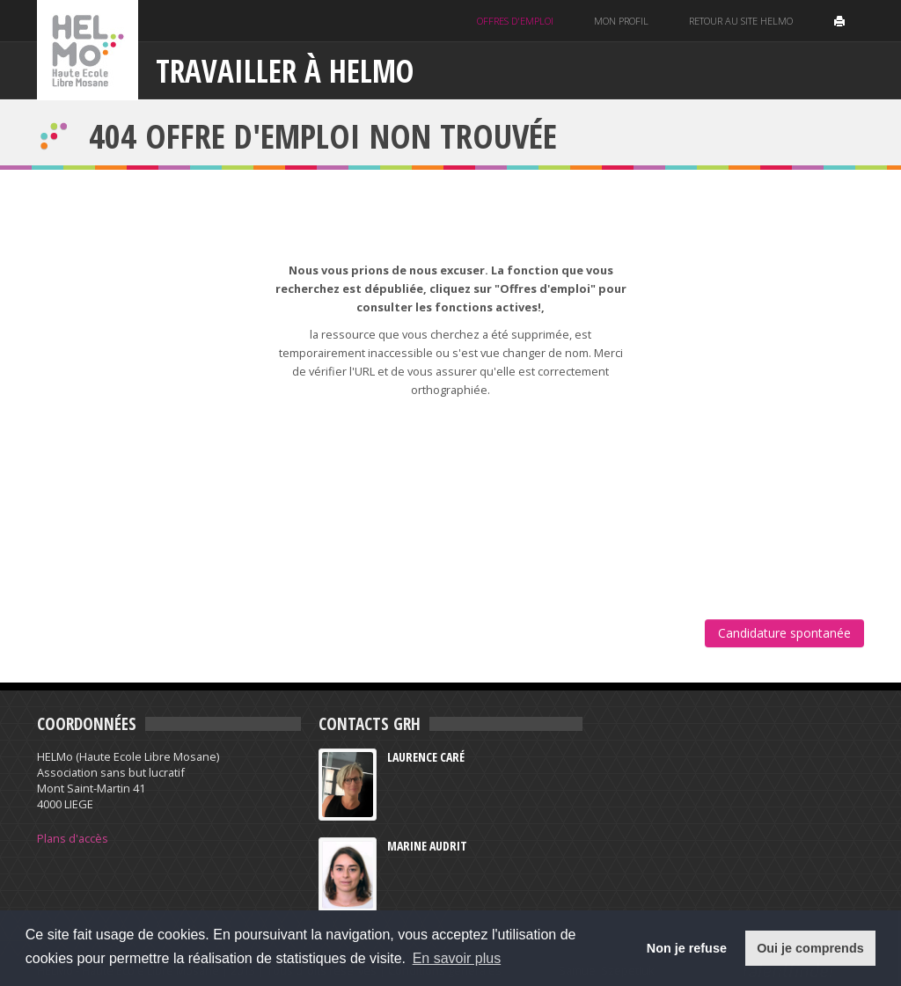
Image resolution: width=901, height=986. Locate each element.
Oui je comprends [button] (810, 948)
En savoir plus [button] (457, 958)
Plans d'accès (72, 838)
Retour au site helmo (741, 20)
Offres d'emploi (515, 20)
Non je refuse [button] (687, 948)
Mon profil (621, 20)
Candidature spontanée (784, 632)
